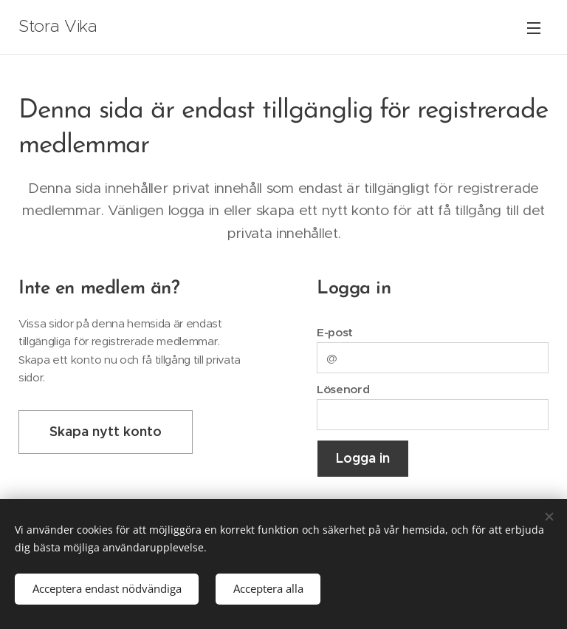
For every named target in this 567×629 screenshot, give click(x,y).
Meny (533, 28)
